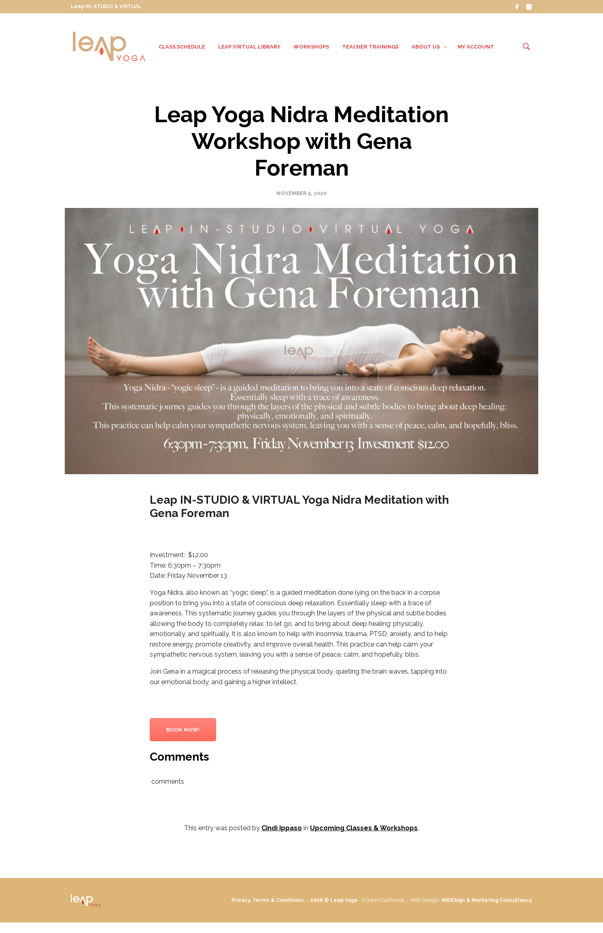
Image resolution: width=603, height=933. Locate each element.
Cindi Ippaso (281, 830)
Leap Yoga (375, 902)
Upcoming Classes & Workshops (364, 830)
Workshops (311, 48)
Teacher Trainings (370, 48)
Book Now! (183, 732)
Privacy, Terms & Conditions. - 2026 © (310, 902)
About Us (426, 48)
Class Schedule (182, 48)
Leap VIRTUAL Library (249, 48)
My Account (476, 48)
